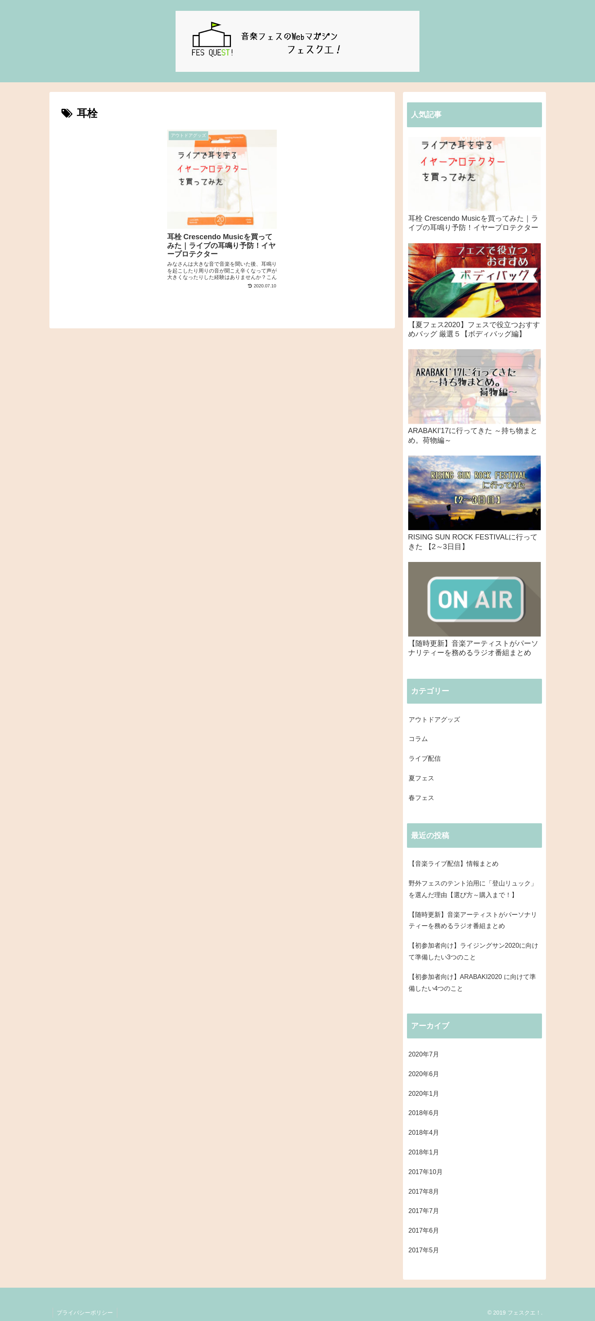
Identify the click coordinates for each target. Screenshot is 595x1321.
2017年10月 (426, 1171)
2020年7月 (424, 1054)
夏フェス (421, 778)
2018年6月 (424, 1112)
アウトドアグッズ (434, 719)
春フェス (421, 797)
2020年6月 (424, 1074)
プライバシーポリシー (85, 1312)
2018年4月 (424, 1132)
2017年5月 (424, 1250)
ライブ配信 (425, 758)
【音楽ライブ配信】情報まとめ (454, 863)
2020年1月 (424, 1093)
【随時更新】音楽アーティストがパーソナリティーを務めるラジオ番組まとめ (473, 920)
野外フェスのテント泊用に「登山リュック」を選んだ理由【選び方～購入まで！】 (473, 889)
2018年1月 (424, 1152)
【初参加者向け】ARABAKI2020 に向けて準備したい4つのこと (472, 982)
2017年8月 (424, 1191)
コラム (418, 738)
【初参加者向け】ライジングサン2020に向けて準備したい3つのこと (474, 951)
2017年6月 (424, 1230)
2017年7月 (424, 1210)
